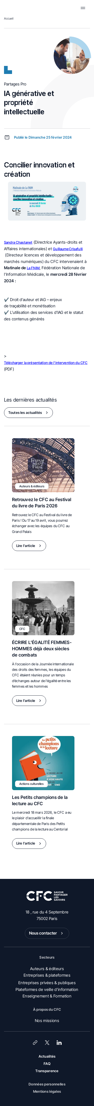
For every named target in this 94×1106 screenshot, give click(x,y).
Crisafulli (76, 249)
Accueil (8, 18)
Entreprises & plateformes (47, 975)
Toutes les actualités (29, 413)
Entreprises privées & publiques (47, 982)
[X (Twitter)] (47, 1043)
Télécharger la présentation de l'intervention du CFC (45, 362)
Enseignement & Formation (47, 995)
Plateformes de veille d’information (47, 989)
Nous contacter (47, 933)
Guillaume (61, 249)
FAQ (47, 1063)
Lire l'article (29, 546)
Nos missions (47, 1020)
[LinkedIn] (59, 1043)
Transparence (46, 1071)
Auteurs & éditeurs (47, 968)
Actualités (47, 1056)
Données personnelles (47, 1084)
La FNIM (33, 268)
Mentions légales (47, 1091)
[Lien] (35, 1043)
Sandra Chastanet (18, 242)
